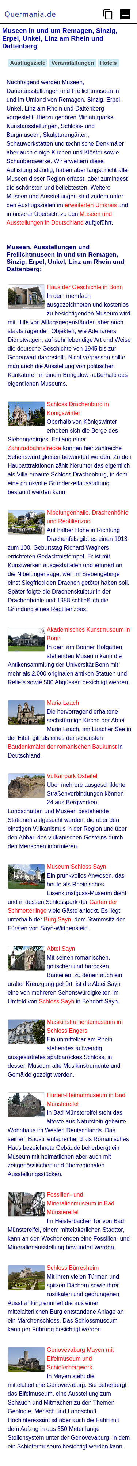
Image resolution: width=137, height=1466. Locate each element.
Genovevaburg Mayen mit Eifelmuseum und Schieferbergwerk (80, 1358)
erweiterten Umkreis (91, 205)
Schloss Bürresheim (73, 1268)
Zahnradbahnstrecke (34, 448)
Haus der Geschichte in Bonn (85, 287)
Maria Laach (63, 703)
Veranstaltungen (72, 63)
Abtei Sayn (61, 949)
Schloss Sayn (56, 1001)
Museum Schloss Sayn (76, 867)
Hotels (108, 63)
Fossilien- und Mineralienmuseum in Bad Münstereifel (80, 1203)
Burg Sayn (57, 919)
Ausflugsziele (28, 63)
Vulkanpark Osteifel (72, 776)
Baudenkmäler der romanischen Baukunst (62, 747)
